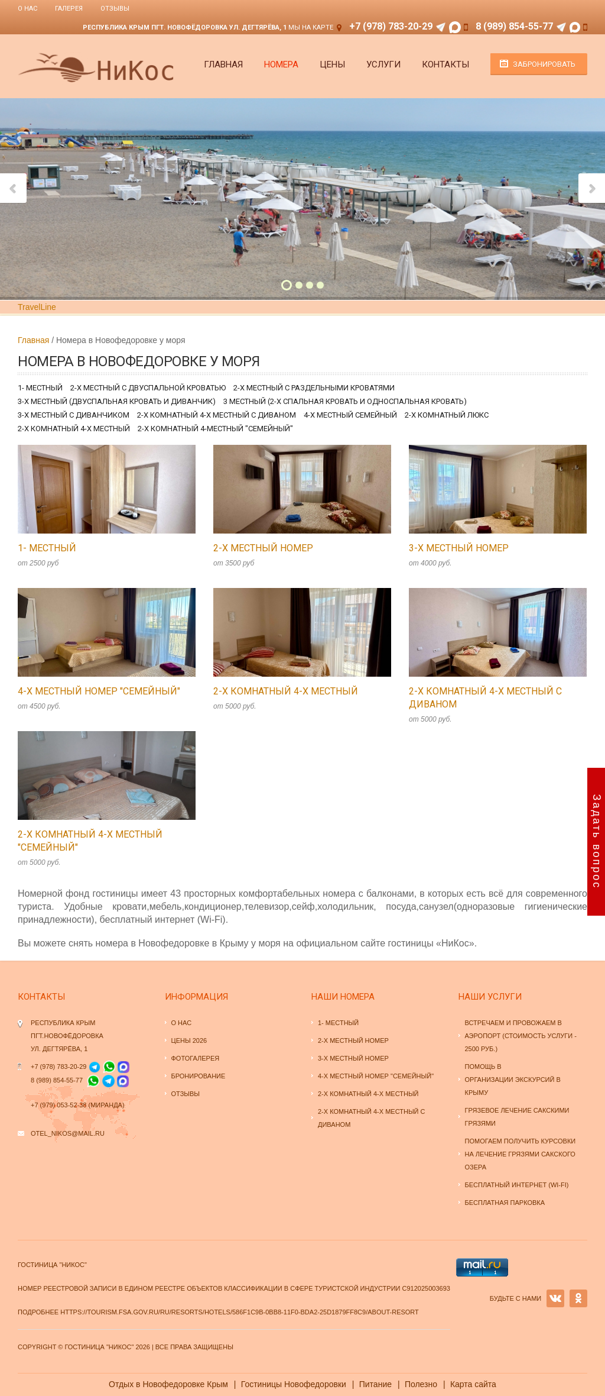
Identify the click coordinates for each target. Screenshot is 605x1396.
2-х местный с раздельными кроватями (314, 387)
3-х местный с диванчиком (73, 415)
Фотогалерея (195, 1058)
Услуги (383, 64)
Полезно (421, 1384)
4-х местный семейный (350, 415)
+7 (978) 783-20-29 (390, 26)
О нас (27, 8)
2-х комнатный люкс (447, 415)
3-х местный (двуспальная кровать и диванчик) (117, 401)
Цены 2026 (189, 1040)
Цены (332, 64)
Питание (375, 1384)
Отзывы (114, 8)
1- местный (40, 387)
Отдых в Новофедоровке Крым (168, 1384)
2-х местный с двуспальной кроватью (148, 387)
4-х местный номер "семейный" (99, 691)
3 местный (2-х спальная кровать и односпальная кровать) (345, 401)
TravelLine (37, 307)
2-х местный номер (263, 548)
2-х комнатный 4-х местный (74, 428)
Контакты (445, 64)
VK (555, 1298)
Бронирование (198, 1076)
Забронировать (544, 64)
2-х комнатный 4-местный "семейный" (215, 428)
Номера (281, 64)
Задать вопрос (597, 842)
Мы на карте (310, 27)
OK (578, 1298)
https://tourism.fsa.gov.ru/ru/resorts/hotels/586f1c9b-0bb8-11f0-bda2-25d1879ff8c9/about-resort (239, 1312)
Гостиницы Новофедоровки (293, 1384)
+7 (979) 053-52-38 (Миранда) (78, 1105)
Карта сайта (473, 1384)
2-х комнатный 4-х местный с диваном (216, 415)
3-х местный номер (459, 548)
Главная (223, 64)
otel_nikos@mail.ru (68, 1133)
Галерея (69, 8)
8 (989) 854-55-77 (514, 26)
